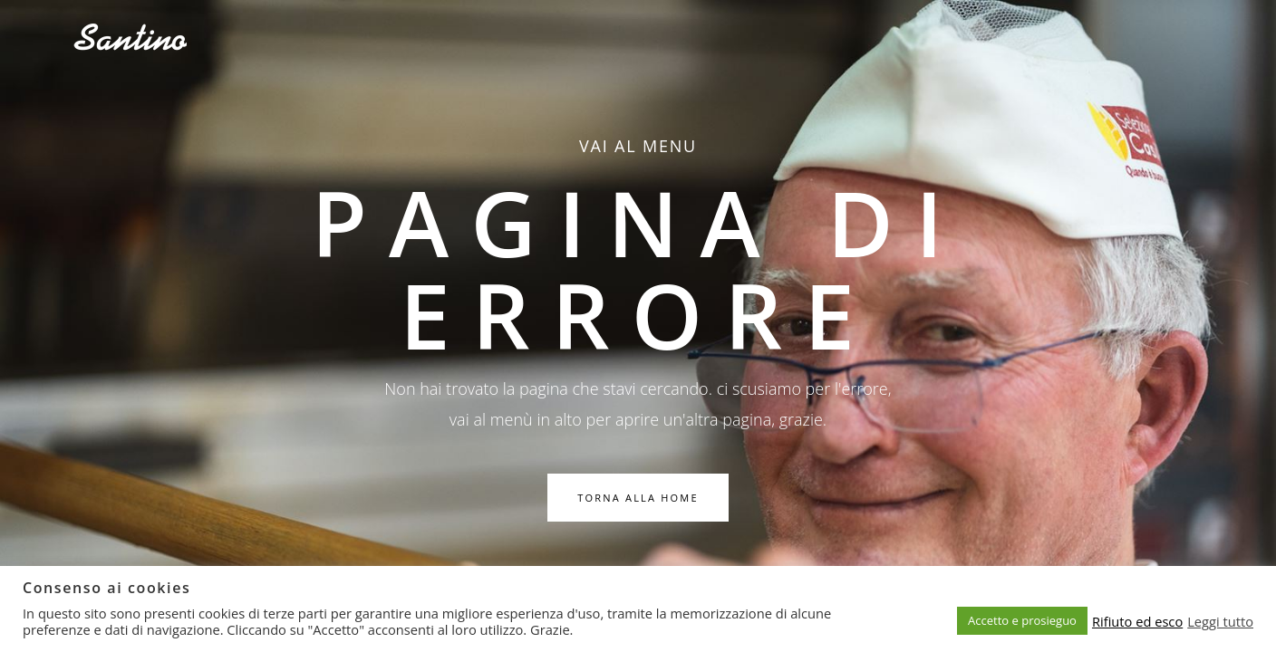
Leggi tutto (1220, 621)
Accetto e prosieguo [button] (1022, 620)
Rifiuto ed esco (1137, 621)
